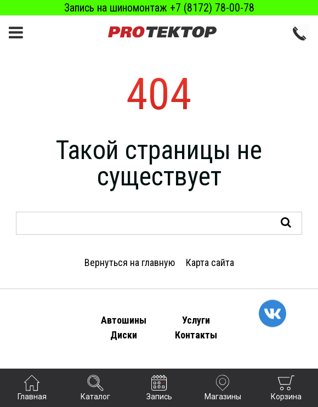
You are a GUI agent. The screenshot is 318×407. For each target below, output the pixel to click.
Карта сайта (210, 262)
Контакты (196, 335)
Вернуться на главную (129, 262)
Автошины (123, 320)
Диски (123, 335)
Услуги (196, 320)
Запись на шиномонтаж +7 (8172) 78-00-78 (159, 7)
